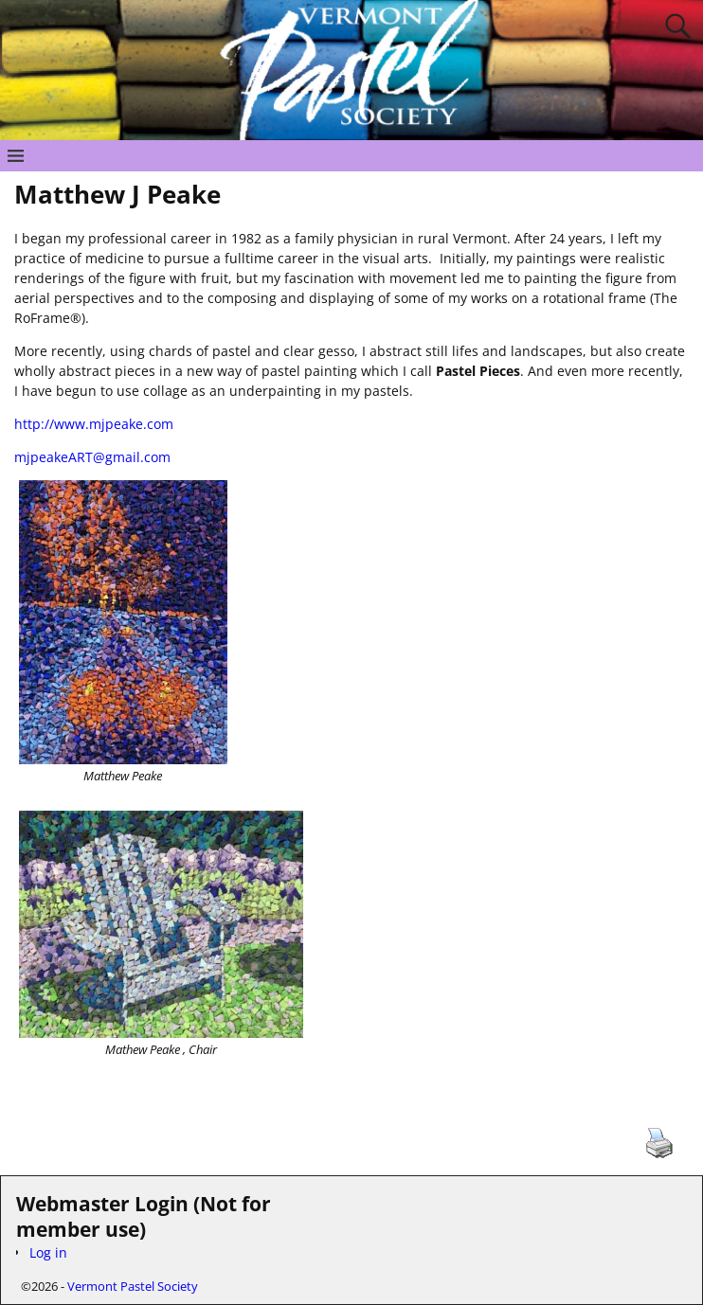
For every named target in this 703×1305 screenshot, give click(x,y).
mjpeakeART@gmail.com (92, 457)
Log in (48, 1252)
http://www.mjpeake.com (93, 424)
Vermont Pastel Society (132, 1286)
